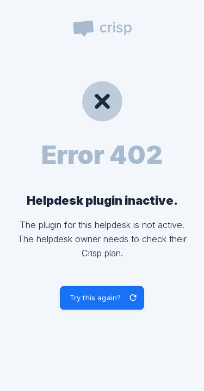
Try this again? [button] (95, 297)
